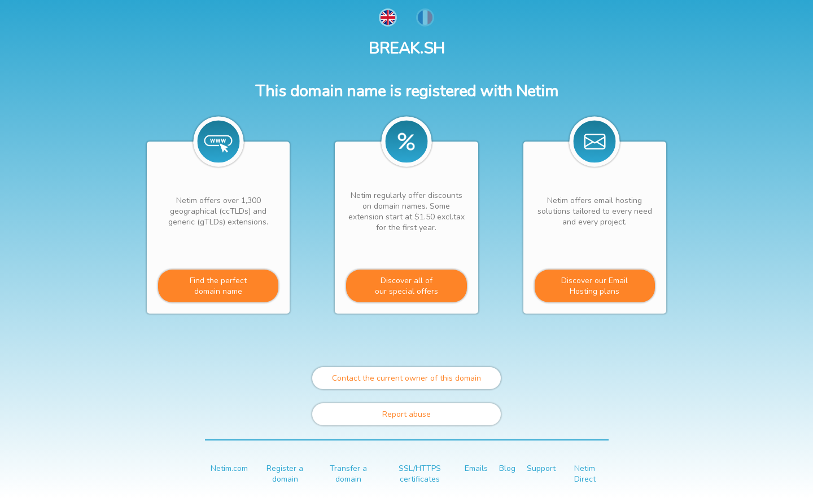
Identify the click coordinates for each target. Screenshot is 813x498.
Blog (507, 468)
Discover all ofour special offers (406, 286)
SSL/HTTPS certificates (420, 473)
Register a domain (284, 473)
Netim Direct (585, 473)
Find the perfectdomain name (218, 286)
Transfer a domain (348, 473)
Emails (476, 468)
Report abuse (406, 414)
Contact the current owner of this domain (406, 378)
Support (541, 468)
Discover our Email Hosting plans (594, 286)
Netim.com (229, 468)
